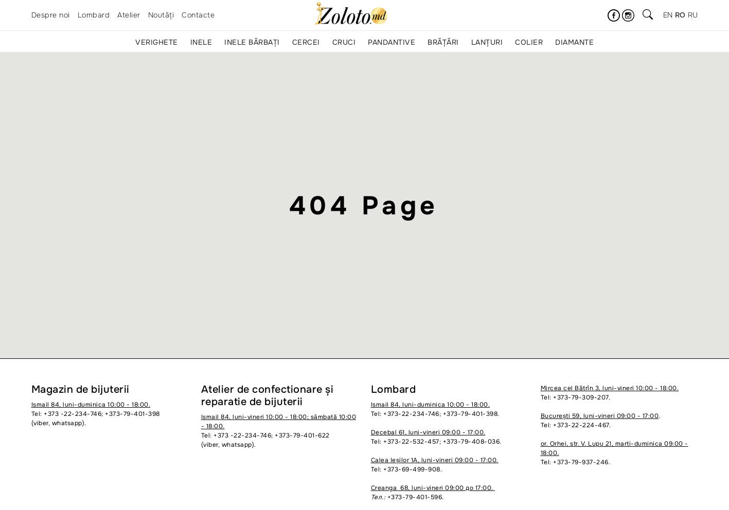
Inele (201, 42)
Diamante (574, 42)
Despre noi (50, 15)
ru (693, 15)
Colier (529, 42)
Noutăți (161, 15)
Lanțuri (487, 42)
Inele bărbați (252, 42)
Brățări (443, 42)
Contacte (198, 15)
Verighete (156, 42)
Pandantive (391, 42)
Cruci (344, 42)
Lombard (94, 15)
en (668, 15)
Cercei (306, 42)
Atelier (128, 15)
